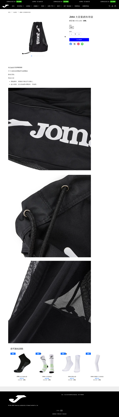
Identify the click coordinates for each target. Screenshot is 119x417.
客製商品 (77, 6)
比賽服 (28, 6)
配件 (59, 6)
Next (65, 37)
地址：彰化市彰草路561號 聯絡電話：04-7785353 (72, 394)
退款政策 (65, 413)
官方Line (23, 1)
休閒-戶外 (51, 6)
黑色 (71, 27)
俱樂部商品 (85, 6)
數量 (70, 31)
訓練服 (36, 6)
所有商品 (20, 6)
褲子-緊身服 (68, 6)
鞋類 (43, 6)
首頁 (13, 6)
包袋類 (15, 12)
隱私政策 (59, 413)
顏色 (70, 25)
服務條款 (54, 413)
